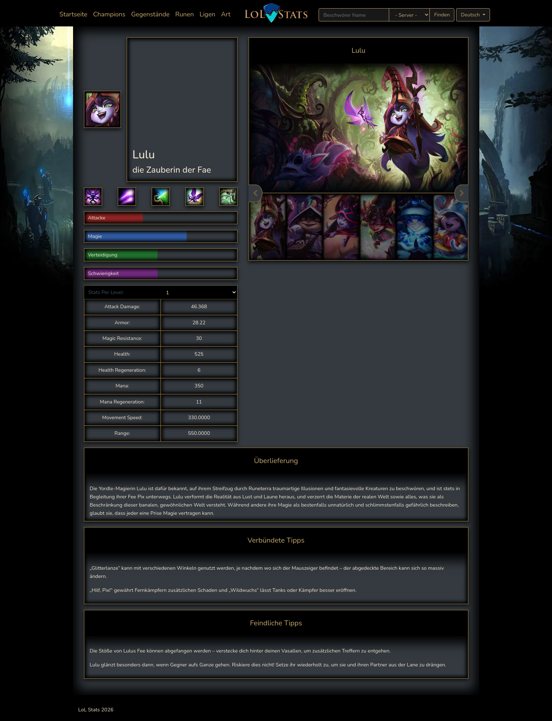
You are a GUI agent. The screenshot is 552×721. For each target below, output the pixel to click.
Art (225, 14)
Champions (109, 14)
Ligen (207, 14)
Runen (184, 14)
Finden (442, 14)
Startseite (75, 14)
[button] (93, 196)
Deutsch (471, 14)
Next (461, 193)
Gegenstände (150, 14)
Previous (255, 193)
